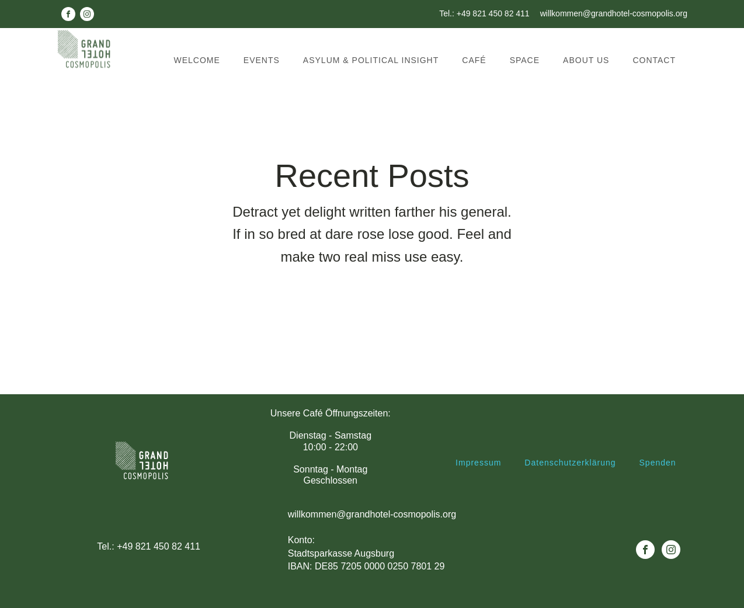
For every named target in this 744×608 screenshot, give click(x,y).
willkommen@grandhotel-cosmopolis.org (613, 13)
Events (262, 60)
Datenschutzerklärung (570, 462)
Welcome (197, 60)
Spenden (657, 462)
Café (474, 60)
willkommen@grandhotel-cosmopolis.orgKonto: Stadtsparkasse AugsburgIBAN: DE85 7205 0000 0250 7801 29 (372, 540)
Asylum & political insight (371, 60)
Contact (654, 60)
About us (586, 60)
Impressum (478, 462)
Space (525, 60)
